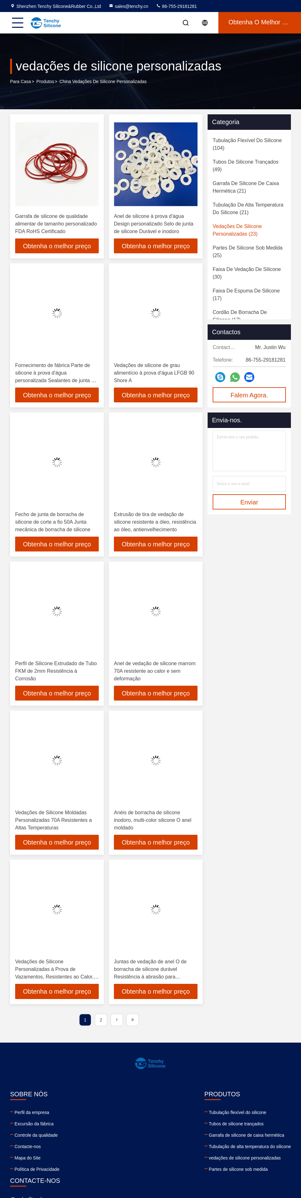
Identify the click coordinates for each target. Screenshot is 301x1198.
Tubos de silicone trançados (110, 1125)
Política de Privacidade (37, 1170)
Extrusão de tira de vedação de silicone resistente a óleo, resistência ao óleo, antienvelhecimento (155, 522)
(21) (246, 187)
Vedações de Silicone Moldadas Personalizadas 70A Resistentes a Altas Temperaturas (53, 821)
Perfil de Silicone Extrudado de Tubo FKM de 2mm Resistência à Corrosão (56, 672)
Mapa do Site (28, 1159)
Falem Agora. (249, 395)
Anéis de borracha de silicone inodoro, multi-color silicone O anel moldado (152, 821)
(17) (246, 294)
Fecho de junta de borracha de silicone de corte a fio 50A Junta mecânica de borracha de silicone (52, 522)
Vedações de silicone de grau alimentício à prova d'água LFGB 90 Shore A (154, 373)
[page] (116, 1021)
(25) (247, 251)
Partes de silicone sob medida (112, 1170)
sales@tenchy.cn (128, 6)
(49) (245, 165)
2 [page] (101, 1021)
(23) (237, 230)
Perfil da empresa (32, 1114)
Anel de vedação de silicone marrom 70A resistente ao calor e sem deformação (155, 672)
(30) (247, 273)
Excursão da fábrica (34, 1125)
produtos (45, 81)
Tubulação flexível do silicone (111, 1114)
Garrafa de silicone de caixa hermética (120, 1136)
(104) (247, 144)
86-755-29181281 (176, 6)
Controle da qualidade (36, 1136)
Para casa (20, 81)
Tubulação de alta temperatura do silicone (124, 1148)
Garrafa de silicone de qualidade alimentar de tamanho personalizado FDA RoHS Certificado (56, 224)
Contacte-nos (28, 1148)
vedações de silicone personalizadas (119, 1159)
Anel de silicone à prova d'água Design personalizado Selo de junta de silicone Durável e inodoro (153, 224)
